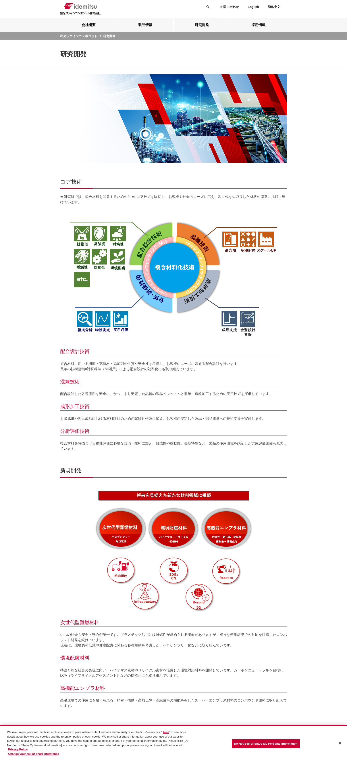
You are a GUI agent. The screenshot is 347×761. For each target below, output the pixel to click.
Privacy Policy (18, 750)
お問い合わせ (229, 7)
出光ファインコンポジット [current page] (78, 36)
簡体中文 (274, 7)
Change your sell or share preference (33, 754)
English (253, 7)
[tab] (88, 25)
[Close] (340, 743)
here (166, 732)
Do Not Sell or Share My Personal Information (265, 744)
